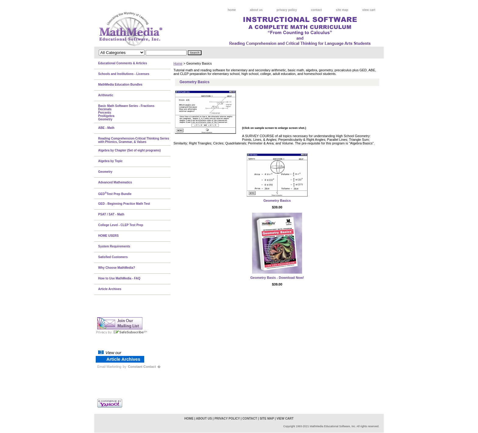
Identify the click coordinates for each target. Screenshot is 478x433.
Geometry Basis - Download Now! (277, 277)
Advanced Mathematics (115, 182)
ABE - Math (106, 128)
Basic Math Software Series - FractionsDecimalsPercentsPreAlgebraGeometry (126, 112)
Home (177, 63)
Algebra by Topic (110, 161)
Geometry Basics (277, 200)
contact (316, 10)
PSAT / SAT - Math (111, 214)
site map (342, 10)
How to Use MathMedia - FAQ (119, 278)
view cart (368, 10)
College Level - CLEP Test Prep (120, 225)
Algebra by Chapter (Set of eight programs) (129, 150)
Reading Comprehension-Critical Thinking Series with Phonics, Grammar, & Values (133, 140)
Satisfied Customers (113, 257)
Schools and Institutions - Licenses (123, 74)
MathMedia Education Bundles (120, 84)
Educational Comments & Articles (122, 63)
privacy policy (286, 10)
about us (256, 10)
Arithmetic (105, 95)
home (232, 10)
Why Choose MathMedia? (116, 267)
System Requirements (114, 246)
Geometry (105, 171)
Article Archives (109, 289)
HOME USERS (108, 235)
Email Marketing (109, 366)
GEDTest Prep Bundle (114, 193)
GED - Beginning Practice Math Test (124, 203)
